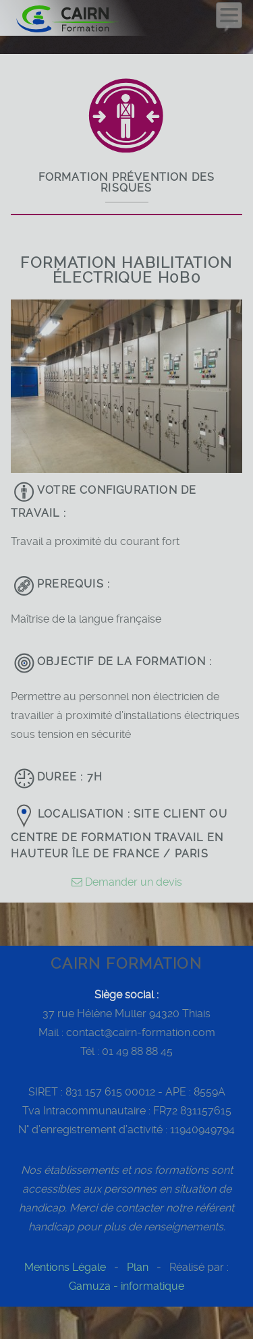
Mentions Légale (65, 1267)
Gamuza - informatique (126, 1286)
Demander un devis (127, 882)
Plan (137, 1267)
